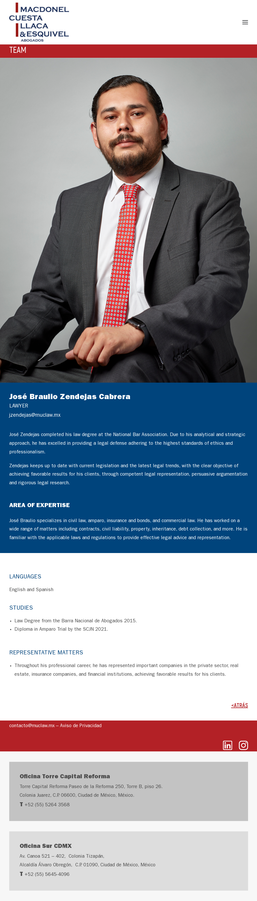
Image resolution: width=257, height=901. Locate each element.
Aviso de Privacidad (81, 726)
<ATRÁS (239, 704)
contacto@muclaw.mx (32, 726)
